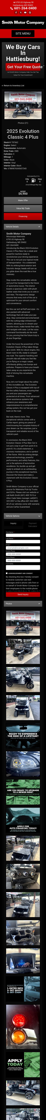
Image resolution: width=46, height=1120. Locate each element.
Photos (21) (23, 100)
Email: (8, 521)
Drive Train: (9, 128)
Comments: (9, 540)
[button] (7, 82)
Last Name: (9, 515)
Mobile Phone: (10, 528)
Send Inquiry (23, 571)
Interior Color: (10, 142)
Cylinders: (8, 131)
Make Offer (23, 177)
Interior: (7, 139)
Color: (6, 136)
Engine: (7, 122)
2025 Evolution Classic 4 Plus (23, 111)
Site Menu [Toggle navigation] (23, 10)
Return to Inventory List (13, 62)
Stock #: (7, 119)
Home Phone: (10, 534)
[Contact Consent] (6, 550)
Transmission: (10, 125)
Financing (23, 193)
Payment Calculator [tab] (32, 501)
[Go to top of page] (41, 1109)
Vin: (5, 145)
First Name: (9, 509)
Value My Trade (23, 185)
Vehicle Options (23, 493)
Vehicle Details (23, 203)
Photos (23, 580)
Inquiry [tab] (13, 500)
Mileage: (7, 134)
